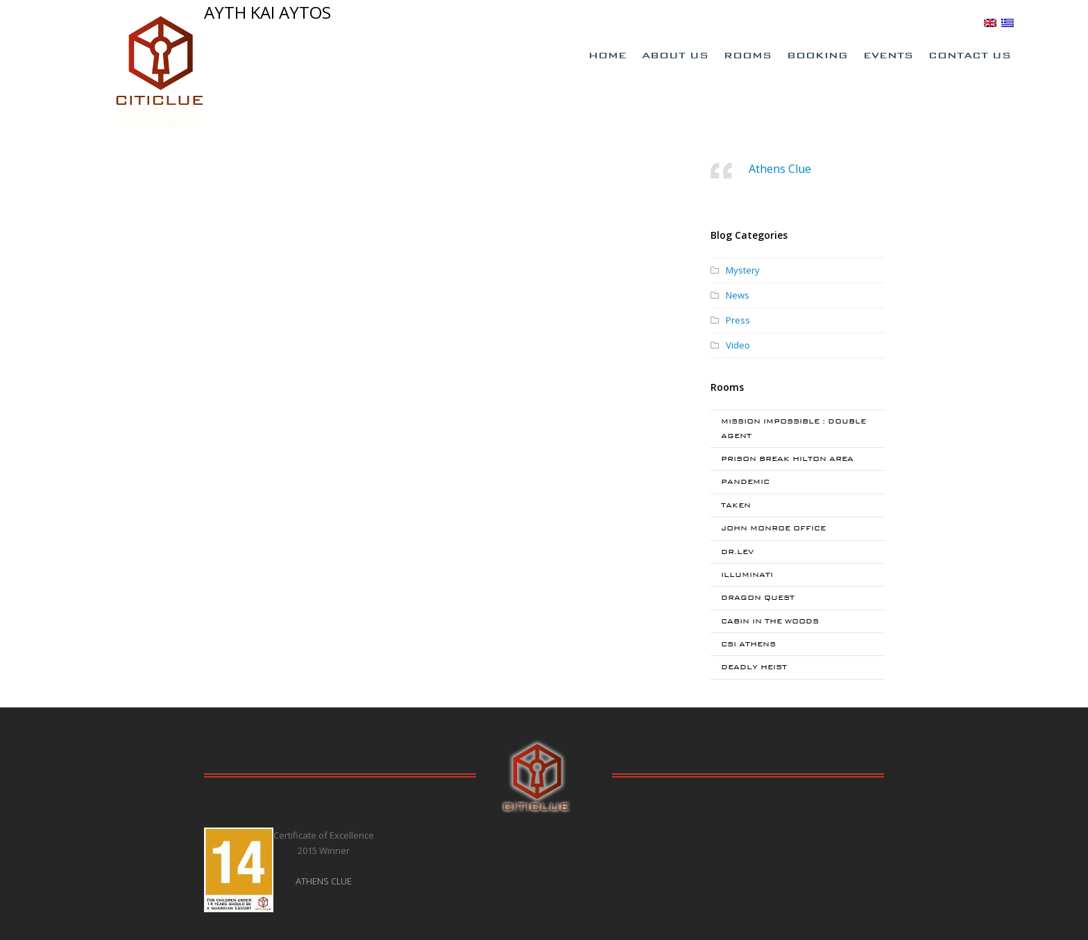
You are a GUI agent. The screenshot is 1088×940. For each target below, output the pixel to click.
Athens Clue (780, 168)
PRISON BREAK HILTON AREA (787, 458)
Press (738, 320)
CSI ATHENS (748, 643)
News (737, 295)
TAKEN (736, 505)
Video (738, 345)
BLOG (964, 22)
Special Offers (784, 22)
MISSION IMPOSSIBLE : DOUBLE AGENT (793, 428)
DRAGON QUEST (757, 597)
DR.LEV (737, 551)
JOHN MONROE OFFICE (773, 527)
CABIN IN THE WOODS (770, 621)
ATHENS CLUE (324, 881)
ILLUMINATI (747, 574)
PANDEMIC (745, 481)
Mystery (743, 270)
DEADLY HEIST (754, 666)
